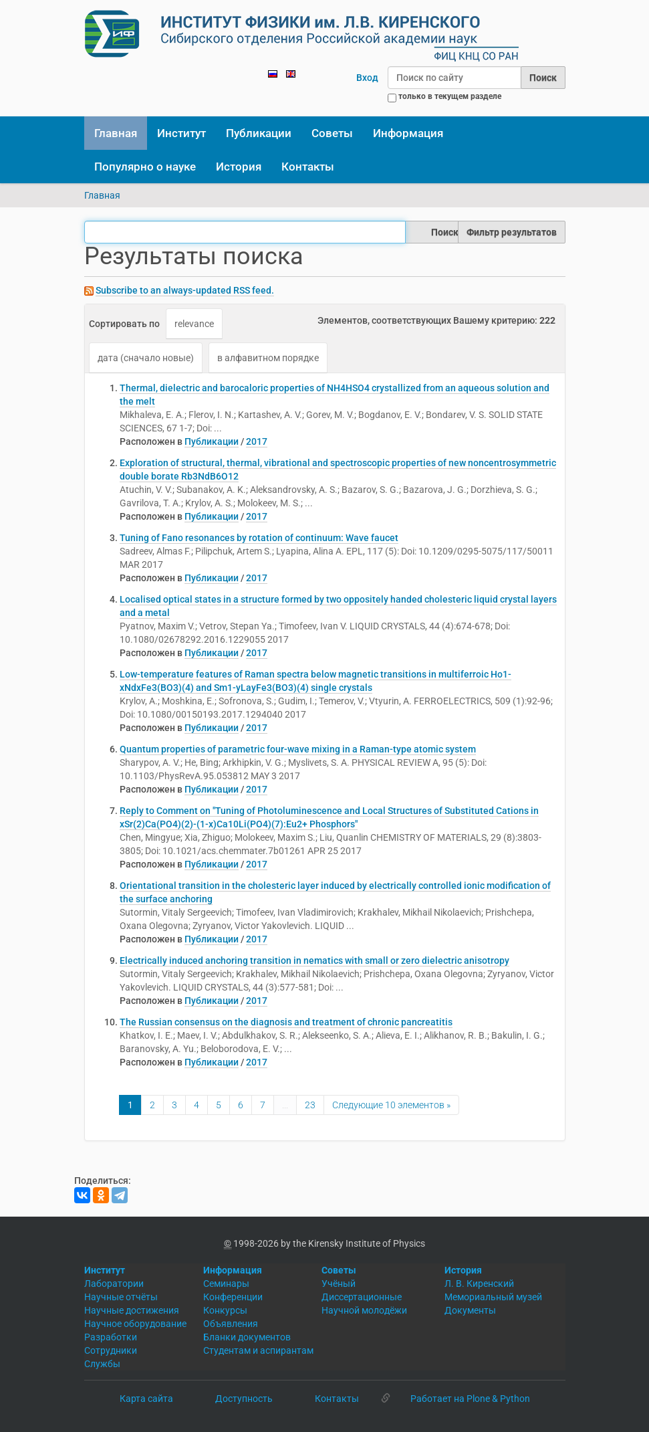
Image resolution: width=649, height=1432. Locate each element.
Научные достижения (131, 1310)
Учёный (338, 1283)
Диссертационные (361, 1297)
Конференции (233, 1297)
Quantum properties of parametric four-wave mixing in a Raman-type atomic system (298, 749)
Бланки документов (247, 1337)
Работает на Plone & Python (470, 1398)
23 (310, 1105)
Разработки (110, 1337)
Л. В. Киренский (479, 1283)
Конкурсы (225, 1310)
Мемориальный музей (493, 1297)
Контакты (307, 166)
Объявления (230, 1323)
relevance (194, 323)
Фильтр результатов (512, 232)
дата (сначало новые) (146, 357)
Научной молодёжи (364, 1310)
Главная (115, 133)
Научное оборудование (135, 1323)
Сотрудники (110, 1350)
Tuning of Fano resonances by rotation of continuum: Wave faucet (259, 537)
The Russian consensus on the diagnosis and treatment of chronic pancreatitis (286, 1022)
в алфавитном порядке (268, 357)
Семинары (226, 1283)
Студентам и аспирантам (258, 1350)
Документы (470, 1310)
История (238, 166)
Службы (102, 1363)
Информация (408, 133)
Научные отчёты (121, 1297)
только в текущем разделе (449, 96)
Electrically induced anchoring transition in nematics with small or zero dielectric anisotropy (314, 960)
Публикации (258, 133)
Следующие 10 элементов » (391, 1105)
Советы (332, 133)
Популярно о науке (145, 166)
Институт (181, 133)
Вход (367, 77)
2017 (256, 441)
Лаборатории (114, 1283)
